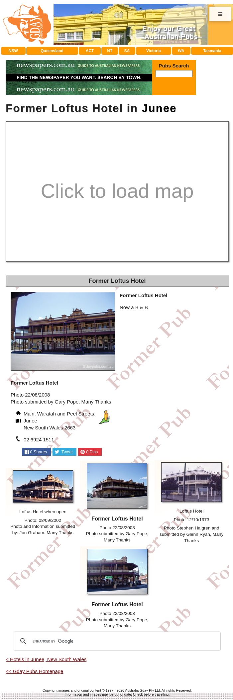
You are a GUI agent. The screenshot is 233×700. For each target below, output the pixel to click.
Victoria (153, 51)
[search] (116, 641)
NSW (13, 51)
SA (127, 51)
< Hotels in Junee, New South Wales (46, 659)
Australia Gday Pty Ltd (142, 690)
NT (109, 51)
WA (181, 51)
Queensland (52, 51)
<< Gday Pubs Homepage (34, 671)
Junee (159, 108)
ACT (90, 51)
